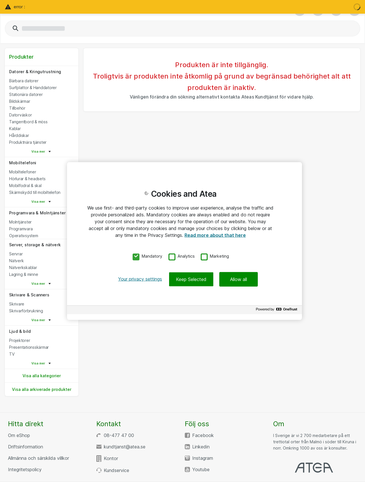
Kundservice (116, 470)
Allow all (238, 279)
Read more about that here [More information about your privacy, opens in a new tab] (215, 235)
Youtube (201, 469)
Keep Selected (191, 279)
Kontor (111, 458)
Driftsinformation (25, 447)
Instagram (202, 458)
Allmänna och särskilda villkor (38, 458)
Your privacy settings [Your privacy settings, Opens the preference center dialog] (140, 279)
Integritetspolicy (25, 469)
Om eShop (19, 435)
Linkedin (201, 447)
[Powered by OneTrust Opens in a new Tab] (277, 310)
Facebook (203, 435)
